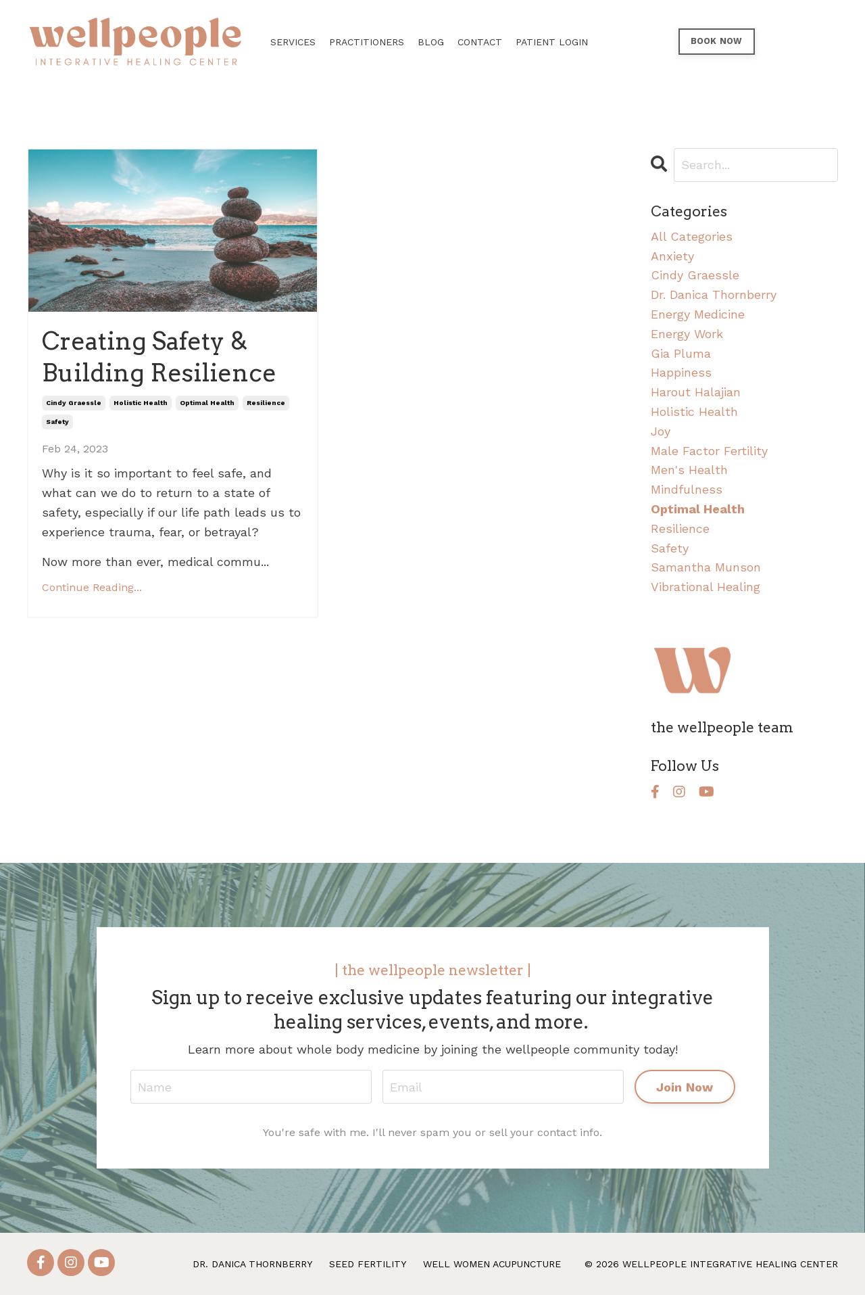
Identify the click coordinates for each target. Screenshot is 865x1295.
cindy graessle (73, 402)
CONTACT (480, 42)
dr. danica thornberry (713, 294)
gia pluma (681, 353)
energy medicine (698, 314)
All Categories (692, 236)
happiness (681, 372)
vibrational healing (705, 587)
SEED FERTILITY (367, 1263)
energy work (687, 334)
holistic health (141, 402)
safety (57, 421)
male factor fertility (709, 451)
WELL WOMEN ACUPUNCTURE (492, 1263)
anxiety (672, 256)
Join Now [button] (685, 1087)
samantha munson (706, 567)
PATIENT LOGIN (552, 42)
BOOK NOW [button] (717, 41)
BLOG (431, 42)
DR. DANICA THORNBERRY (252, 1263)
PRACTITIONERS (366, 42)
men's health (689, 470)
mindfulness (686, 489)
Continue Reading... (92, 587)
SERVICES (293, 42)
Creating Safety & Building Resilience (159, 356)
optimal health (207, 402)
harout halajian (696, 392)
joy (660, 431)
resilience (266, 402)
